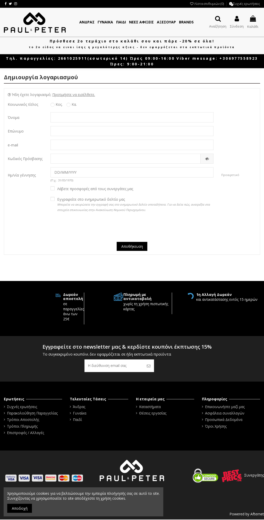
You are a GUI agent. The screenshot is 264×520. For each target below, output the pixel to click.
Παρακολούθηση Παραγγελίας (32, 413)
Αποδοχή (20, 508)
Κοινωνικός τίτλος (23, 104)
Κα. (71, 104)
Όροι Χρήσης (216, 426)
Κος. (56, 104)
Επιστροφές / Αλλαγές (25, 433)
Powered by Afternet (246, 514)
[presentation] (132, 228)
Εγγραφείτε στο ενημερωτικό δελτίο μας (133, 204)
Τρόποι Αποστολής (23, 420)
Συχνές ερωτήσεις (246, 3)
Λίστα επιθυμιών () (207, 3)
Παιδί (77, 420)
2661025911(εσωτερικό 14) (93, 58)
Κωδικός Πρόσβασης (25, 158)
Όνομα (13, 117)
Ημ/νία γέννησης (22, 175)
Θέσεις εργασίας (152, 413)
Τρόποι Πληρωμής (22, 426)
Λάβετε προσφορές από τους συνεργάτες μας (95, 189)
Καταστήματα (150, 407)
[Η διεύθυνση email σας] (113, 366)
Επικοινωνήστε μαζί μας (225, 407)
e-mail (13, 145)
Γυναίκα (79, 413)
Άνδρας (79, 407)
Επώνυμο (16, 131)
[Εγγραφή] (148, 366)
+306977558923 (238, 58)
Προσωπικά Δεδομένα (223, 420)
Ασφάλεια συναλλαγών (224, 413)
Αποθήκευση (132, 246)
